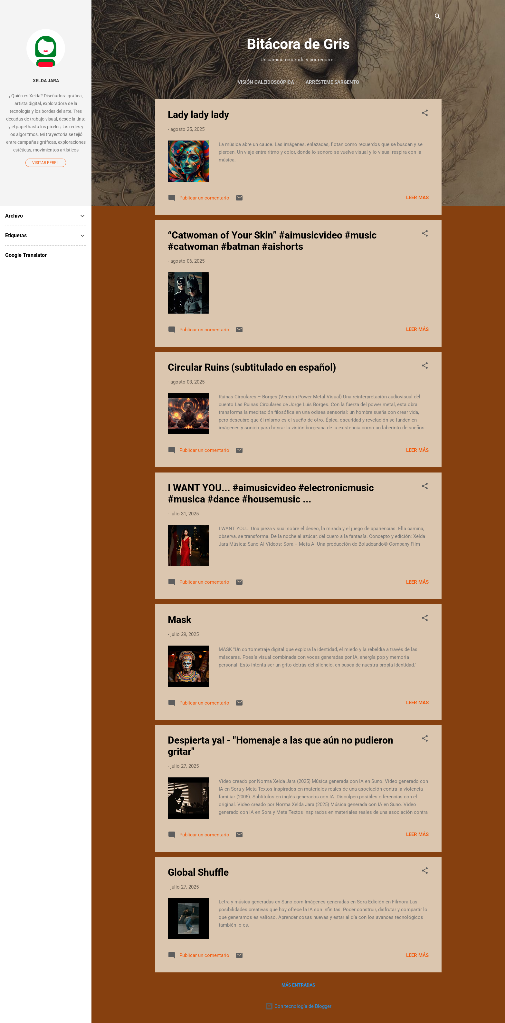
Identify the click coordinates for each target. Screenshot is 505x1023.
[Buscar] (438, 17)
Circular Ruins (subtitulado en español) (252, 367)
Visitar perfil (45, 163)
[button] (425, 114)
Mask (179, 619)
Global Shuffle (198, 872)
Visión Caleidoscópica (266, 82)
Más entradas (298, 985)
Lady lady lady (198, 114)
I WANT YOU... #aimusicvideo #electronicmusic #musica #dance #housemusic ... (271, 493)
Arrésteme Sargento (332, 82)
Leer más (417, 197)
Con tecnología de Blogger (298, 1006)
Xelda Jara (46, 80)
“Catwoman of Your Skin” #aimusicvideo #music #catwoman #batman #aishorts (272, 240)
